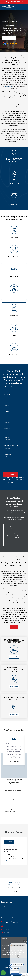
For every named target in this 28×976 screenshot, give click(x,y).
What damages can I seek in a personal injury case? (12, 810)
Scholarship (19, 909)
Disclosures (19, 906)
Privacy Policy (6, 912)
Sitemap (4, 909)
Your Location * (8, 403)
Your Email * (7, 420)
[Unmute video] (18, 956)
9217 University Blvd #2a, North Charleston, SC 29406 (14, 537)
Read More (6, 861)
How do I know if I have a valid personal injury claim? (12, 801)
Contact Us (14, 892)
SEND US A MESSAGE (14, 3)
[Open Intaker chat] (12, 975)
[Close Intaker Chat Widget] (26, 941)
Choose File (7, 429)
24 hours (6, 933)
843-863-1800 (19, 1)
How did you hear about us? (11, 446)
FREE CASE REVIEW (9, 38)
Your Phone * (7, 412)
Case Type (7, 437)
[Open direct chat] (24, 941)
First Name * (7, 394)
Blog (3, 906)
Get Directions (7, 926)
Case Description (8, 454)
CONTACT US (14, 627)
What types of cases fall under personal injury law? (12, 792)
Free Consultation (14, 657)
